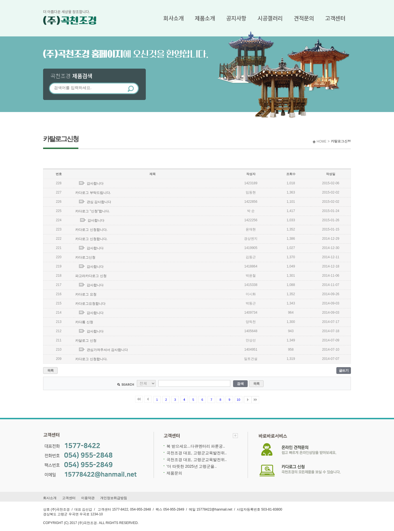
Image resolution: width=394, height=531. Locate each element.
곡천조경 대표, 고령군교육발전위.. (196, 453)
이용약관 (88, 498)
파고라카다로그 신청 (90, 276)
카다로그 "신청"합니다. (92, 211)
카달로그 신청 (85, 341)
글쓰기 (344, 370)
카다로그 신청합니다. (91, 230)
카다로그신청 (85, 257)
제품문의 (174, 473)
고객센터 (335, 18)
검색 (240, 384)
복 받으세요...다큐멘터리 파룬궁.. (195, 446)
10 (238, 399)
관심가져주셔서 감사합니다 (107, 350)
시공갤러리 (270, 18)
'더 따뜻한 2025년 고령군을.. (191, 466)
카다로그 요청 (85, 294)
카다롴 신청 (84, 322)
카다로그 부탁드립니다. (93, 193)
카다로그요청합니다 (90, 304)
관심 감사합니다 (99, 202)
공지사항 (236, 18)
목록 (50, 370)
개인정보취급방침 (113, 498)
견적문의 (304, 18)
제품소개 (205, 18)
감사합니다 (95, 183)
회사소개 (173, 18)
